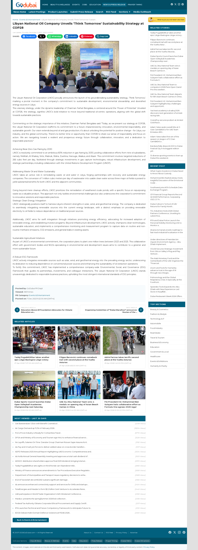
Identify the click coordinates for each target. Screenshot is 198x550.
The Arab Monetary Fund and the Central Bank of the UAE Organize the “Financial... (166, 260)
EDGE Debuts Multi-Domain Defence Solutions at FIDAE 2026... (43, 513)
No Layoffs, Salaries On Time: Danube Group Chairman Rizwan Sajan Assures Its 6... (51, 442)
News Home (19, 12)
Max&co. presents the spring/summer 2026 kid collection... (41, 499)
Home (45, 5)
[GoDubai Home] (26, 5)
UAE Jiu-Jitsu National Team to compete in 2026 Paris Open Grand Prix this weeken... (165, 87)
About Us (87, 533)
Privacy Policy (121, 533)
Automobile (155, 323)
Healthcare (155, 356)
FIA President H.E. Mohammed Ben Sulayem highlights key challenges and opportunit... (165, 103)
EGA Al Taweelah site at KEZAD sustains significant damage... (42, 480)
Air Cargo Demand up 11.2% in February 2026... (35, 428)
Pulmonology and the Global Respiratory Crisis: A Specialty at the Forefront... (166, 279)
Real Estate (155, 333)
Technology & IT (157, 319)
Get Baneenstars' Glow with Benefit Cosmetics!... (37, 423)
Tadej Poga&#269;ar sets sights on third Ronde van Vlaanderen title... (45, 466)
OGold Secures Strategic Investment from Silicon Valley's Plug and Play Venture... (166, 251)
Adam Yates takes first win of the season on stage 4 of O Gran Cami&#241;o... (164, 139)
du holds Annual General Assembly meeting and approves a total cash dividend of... (52, 456)
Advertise (133, 533)
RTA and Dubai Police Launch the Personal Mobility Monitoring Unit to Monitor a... (166, 222)
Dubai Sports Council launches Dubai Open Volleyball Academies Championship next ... (166, 58)
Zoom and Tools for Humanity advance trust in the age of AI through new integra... (163, 270)
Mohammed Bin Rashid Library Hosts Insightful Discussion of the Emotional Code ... (166, 180)
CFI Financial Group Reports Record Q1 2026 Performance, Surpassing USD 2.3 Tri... (166, 196)
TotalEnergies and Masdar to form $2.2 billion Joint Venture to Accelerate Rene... (50, 489)
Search (99, 12)
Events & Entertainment (30, 20)
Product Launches (58, 12)
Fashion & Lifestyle (158, 314)
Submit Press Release (81, 12)
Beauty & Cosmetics (159, 309)
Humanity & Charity (158, 366)
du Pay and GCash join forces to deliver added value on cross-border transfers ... (50, 447)
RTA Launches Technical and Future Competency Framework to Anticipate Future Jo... (53, 508)
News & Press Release (114, 5)
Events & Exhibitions (159, 361)
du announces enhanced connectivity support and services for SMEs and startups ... (52, 484)
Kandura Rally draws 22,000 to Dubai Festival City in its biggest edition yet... (166, 148)
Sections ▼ (125, 12)
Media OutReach (142, 12)
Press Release (97, 541)
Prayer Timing (135, 5)
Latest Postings (37, 12)
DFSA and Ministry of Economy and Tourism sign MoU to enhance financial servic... (51, 437)
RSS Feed (111, 12)
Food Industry (156, 328)
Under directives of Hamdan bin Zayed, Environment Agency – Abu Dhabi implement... (165, 241)
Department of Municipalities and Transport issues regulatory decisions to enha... (50, 475)
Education (95, 5)
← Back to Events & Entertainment (31, 520)
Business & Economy (159, 342)
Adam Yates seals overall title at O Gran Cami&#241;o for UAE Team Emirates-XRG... (165, 129)
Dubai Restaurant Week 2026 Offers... (166, 296)
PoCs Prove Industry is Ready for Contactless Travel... (38, 433)
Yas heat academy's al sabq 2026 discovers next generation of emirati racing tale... (166, 113)
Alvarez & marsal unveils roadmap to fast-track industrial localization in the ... (166, 232)
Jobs (84, 5)
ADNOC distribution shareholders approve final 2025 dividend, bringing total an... (50, 461)
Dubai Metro (126, 541)
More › (180, 28)
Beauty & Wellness (60, 5)
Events (76, 5)
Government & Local (159, 352)
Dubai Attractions (142, 541)
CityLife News (35, 541)
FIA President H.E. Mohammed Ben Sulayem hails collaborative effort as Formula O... (166, 77)
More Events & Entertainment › (128, 321)
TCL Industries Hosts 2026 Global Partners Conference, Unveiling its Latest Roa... (165, 213)
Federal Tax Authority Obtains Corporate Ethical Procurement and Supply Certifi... (51, 503)
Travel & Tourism (157, 338)
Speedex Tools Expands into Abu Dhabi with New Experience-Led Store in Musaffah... (164, 289)
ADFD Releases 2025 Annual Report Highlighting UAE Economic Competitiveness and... (53, 452)
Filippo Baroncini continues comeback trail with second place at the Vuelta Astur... (166, 42)
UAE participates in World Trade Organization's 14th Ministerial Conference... (48, 494)
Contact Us (98, 533)
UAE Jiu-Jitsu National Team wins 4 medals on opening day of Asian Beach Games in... (165, 68)
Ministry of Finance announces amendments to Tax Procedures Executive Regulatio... (53, 470)
